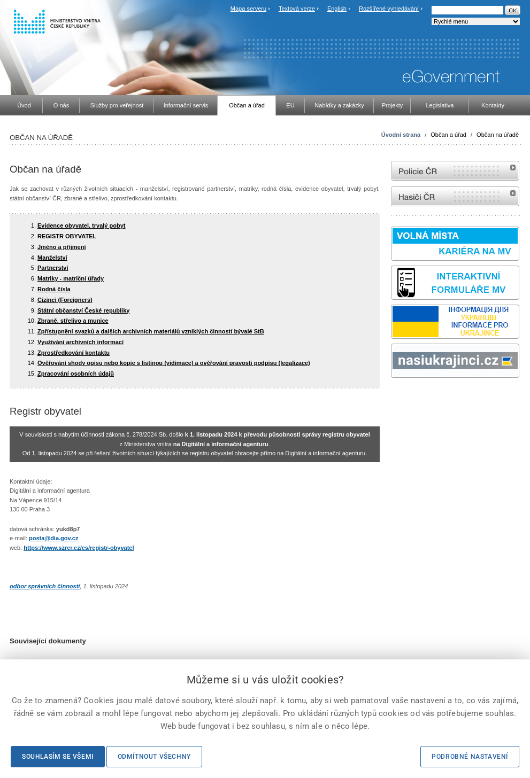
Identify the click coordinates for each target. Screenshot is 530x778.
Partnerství (52, 267)
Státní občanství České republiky (83, 310)
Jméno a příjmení (61, 247)
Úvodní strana (400, 134)
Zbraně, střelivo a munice (73, 320)
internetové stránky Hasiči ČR (455, 196)
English (337, 8)
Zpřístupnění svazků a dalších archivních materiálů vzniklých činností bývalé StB (150, 331)
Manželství (52, 257)
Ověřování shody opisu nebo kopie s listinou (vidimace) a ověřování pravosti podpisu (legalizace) (173, 363)
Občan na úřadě (498, 134)
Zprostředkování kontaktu (73, 352)
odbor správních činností (45, 586)
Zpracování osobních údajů (75, 373)
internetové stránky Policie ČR (455, 171)
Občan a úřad (448, 134)
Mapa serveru (248, 8)
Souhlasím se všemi (58, 756)
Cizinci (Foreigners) (65, 300)
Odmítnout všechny (154, 756)
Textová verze (297, 8)
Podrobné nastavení (470, 756)
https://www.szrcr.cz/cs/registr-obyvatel (79, 547)
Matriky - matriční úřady (70, 278)
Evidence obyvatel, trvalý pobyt (81, 225)
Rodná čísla (54, 289)
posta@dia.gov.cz (53, 538)
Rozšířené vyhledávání (389, 8)
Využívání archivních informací (80, 342)
